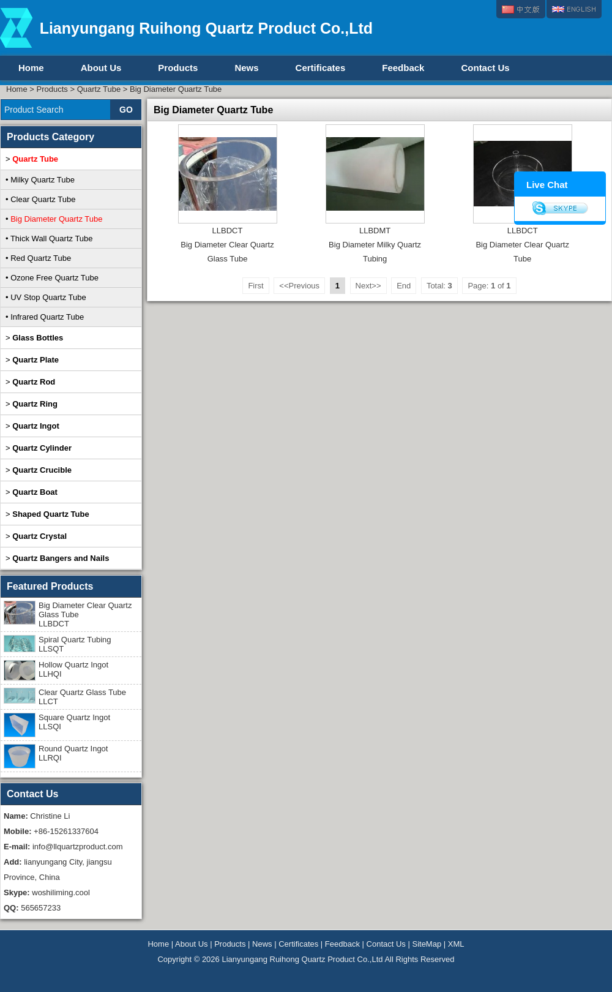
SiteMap (426, 944)
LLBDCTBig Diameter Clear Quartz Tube (522, 244)
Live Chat (547, 184)
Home (31, 67)
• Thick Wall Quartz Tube (49, 238)
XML (456, 944)
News (246, 67)
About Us (101, 67)
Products (178, 67)
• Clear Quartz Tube (40, 199)
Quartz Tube (99, 89)
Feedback (403, 67)
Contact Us (485, 67)
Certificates (321, 67)
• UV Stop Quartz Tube (46, 297)
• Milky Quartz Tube (40, 179)
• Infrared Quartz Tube (45, 316)
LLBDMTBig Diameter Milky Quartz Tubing (375, 244)
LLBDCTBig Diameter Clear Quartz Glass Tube (227, 244)
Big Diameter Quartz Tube (176, 89)
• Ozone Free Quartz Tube (52, 277)
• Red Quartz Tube (38, 258)
